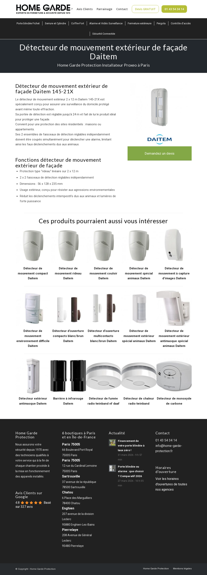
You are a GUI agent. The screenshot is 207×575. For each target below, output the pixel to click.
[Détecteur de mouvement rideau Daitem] (68, 246)
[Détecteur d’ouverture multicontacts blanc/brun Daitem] (103, 308)
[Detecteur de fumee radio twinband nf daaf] (103, 376)
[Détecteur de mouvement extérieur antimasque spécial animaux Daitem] (174, 308)
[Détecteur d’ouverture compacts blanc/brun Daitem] (68, 308)
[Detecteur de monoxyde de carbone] (174, 376)
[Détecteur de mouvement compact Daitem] (33, 246)
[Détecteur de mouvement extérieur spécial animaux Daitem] (138, 308)
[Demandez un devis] (160, 153)
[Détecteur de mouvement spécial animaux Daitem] (138, 246)
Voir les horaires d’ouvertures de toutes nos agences (171, 484)
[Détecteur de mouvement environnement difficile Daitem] (33, 308)
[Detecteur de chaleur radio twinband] (138, 376)
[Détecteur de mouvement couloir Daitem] (103, 246)
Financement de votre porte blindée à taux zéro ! (131, 445)
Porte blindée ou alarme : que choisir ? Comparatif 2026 (131, 471)
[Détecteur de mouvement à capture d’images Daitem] (174, 246)
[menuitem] (35, 9)
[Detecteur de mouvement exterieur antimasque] (33, 376)
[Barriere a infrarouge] (68, 376)
